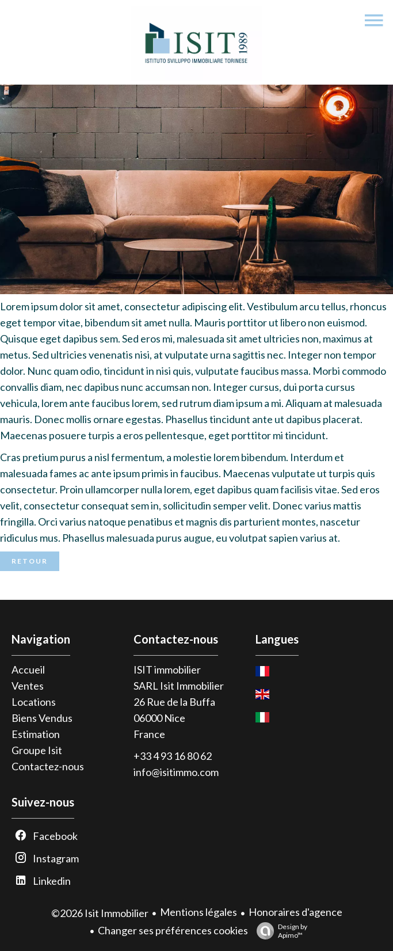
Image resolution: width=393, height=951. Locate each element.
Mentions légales (198, 912)
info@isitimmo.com (176, 772)
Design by (279, 930)
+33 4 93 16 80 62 (172, 756)
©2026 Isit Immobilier (99, 913)
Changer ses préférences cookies (173, 930)
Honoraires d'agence (295, 912)
